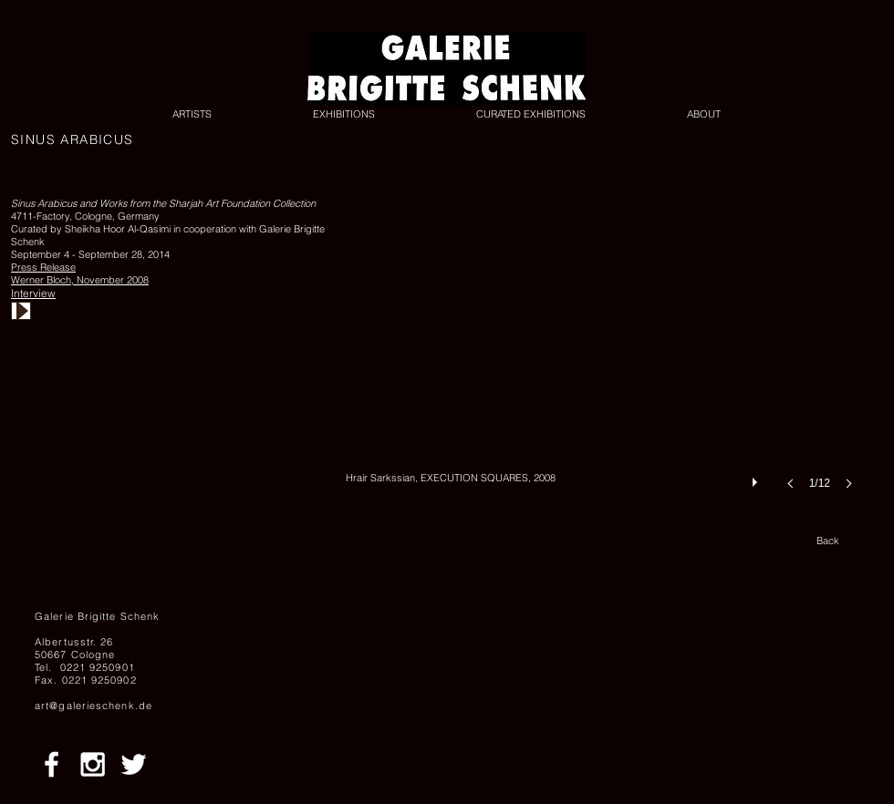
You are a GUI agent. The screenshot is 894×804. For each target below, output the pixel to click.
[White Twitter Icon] (134, 764)
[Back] (827, 541)
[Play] (21, 311)
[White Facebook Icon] (51, 764)
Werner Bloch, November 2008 (80, 279)
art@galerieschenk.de (93, 705)
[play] (757, 477)
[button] (605, 361)
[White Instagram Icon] (92, 764)
